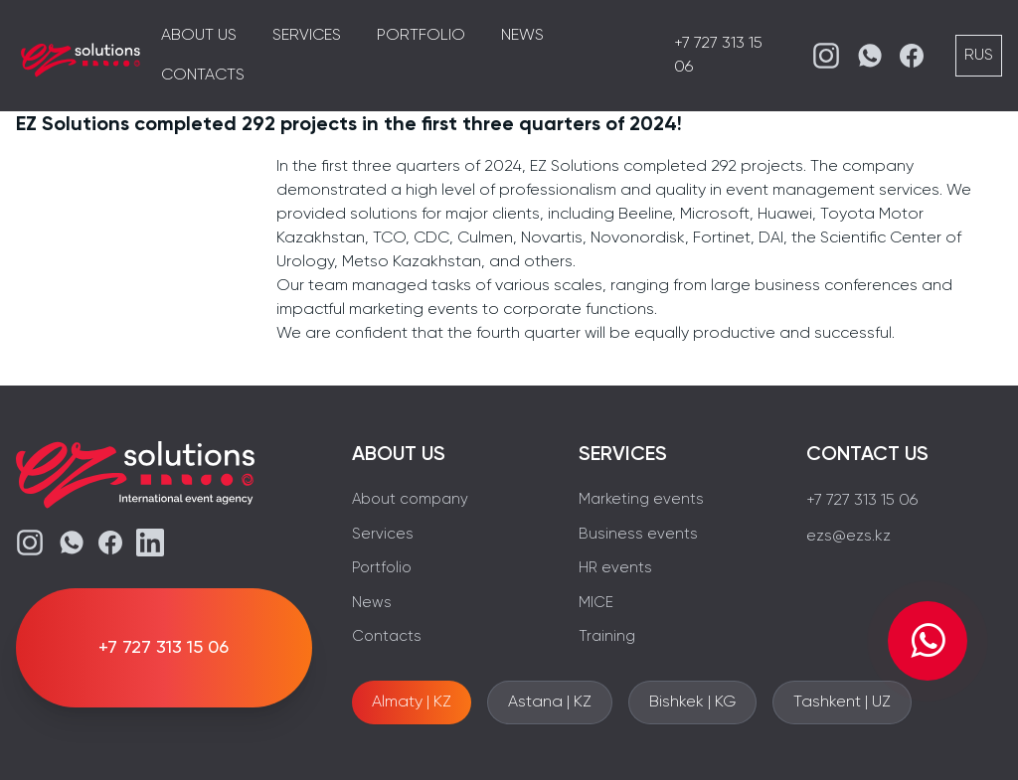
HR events (615, 567)
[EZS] (80, 55)
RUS (978, 56)
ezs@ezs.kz (848, 537)
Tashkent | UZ (842, 702)
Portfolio (421, 36)
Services (306, 36)
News (522, 36)
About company (410, 499)
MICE (596, 602)
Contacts (203, 75)
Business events (638, 534)
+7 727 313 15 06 (862, 501)
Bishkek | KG (692, 702)
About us (199, 36)
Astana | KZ (550, 702)
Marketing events (641, 499)
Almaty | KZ (411, 702)
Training (607, 636)
